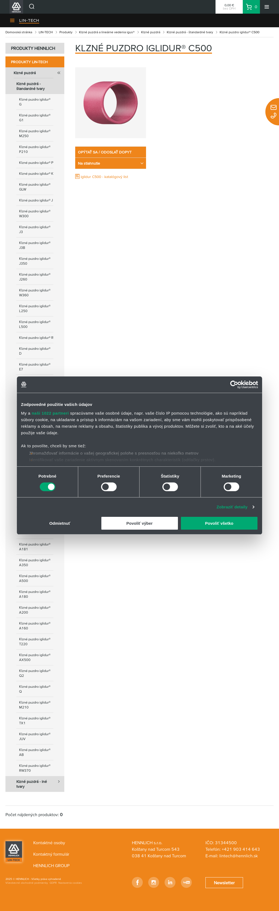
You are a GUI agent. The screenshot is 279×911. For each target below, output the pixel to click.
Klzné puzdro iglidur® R (36, 338)
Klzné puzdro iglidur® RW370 (34, 768)
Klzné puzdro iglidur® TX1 (34, 720)
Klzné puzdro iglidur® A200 (34, 609)
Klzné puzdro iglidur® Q (34, 688)
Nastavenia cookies (70, 882)
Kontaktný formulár (51, 854)
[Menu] (267, 7)
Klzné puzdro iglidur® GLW (34, 186)
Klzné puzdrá (150, 32)
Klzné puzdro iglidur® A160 (34, 625)
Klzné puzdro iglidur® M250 (34, 133)
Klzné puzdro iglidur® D (34, 350)
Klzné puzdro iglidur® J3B (34, 245)
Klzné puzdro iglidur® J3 (34, 229)
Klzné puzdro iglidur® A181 (34, 546)
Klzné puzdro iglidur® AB (34, 752)
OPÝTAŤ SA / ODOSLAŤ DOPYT (105, 152)
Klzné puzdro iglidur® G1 (34, 117)
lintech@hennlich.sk (238, 855)
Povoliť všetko (219, 523)
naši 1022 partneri (50, 413)
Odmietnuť (59, 523)
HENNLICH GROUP (51, 865)
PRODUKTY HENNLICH (33, 48)
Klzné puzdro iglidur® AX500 (34, 657)
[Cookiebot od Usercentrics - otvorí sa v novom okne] (234, 385)
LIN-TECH (29, 20)
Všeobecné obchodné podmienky (26, 882)
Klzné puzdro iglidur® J (36, 200)
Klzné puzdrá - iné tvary (40, 782)
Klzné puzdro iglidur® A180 (34, 594)
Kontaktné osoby (49, 842)
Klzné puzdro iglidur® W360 (34, 292)
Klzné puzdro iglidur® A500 (34, 578)
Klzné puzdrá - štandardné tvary (190, 32)
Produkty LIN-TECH (29, 62)
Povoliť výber (139, 523)
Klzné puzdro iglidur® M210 (34, 704)
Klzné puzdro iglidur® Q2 (34, 673)
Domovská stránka (18, 32)
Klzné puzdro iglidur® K (36, 173)
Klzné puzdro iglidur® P (36, 163)
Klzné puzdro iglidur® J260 (34, 276)
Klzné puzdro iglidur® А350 (34, 562)
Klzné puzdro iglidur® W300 (34, 213)
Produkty (65, 32)
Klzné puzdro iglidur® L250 (34, 308)
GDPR (53, 882)
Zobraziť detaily (232, 507)
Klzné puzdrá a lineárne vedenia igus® (107, 32)
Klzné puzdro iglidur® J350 (34, 261)
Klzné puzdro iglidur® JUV (34, 736)
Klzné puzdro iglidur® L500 (34, 324)
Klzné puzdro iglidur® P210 (34, 149)
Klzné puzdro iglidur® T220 (34, 641)
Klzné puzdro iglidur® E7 (34, 366)
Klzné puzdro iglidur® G (34, 101)
